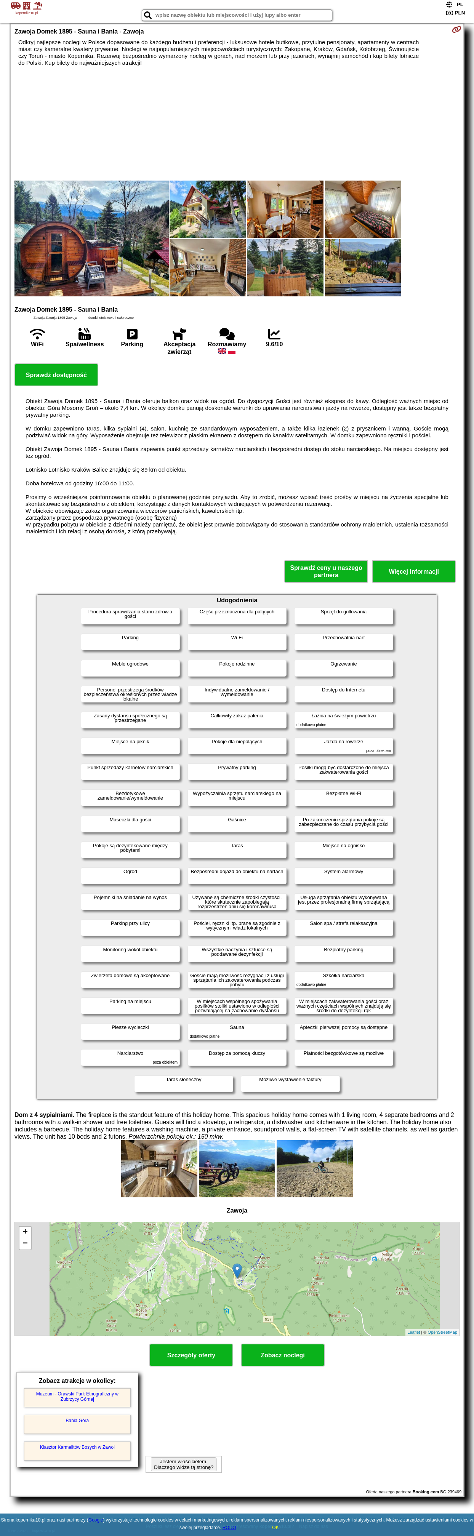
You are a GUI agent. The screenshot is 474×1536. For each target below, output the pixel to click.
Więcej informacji (414, 571)
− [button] (25, 1244)
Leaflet (413, 1332)
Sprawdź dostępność (56, 375)
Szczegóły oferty (191, 1355)
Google (95, 1520)
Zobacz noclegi (283, 1355)
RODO (229, 1527)
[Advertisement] (237, 123)
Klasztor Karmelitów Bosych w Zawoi (77, 1447)
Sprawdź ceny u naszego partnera (326, 571)
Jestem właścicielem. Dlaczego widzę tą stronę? (183, 1464)
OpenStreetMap (442, 1332)
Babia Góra (77, 1420)
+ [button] (25, 1232)
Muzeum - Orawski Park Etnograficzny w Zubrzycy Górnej (77, 1396)
